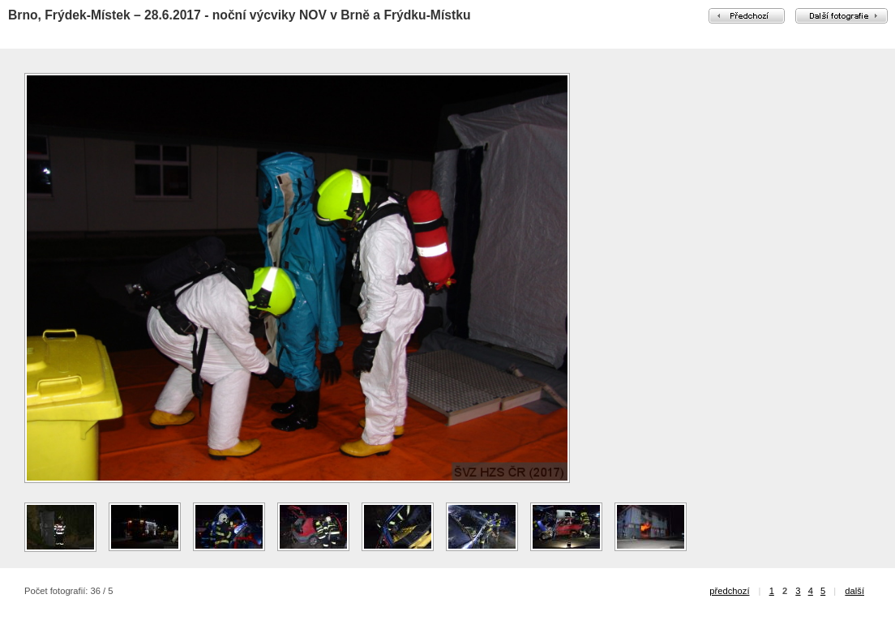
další (854, 591)
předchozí (729, 591)
